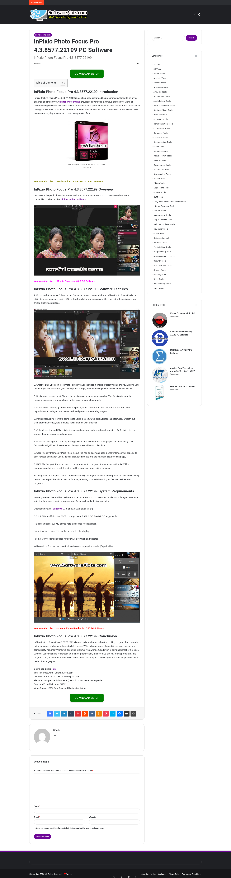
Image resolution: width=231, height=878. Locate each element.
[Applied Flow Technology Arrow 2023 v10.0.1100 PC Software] (160, 375)
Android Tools (160, 82)
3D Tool (157, 64)
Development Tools (162, 165)
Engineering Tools (161, 188)
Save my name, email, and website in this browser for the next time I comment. (70, 827)
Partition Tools (160, 242)
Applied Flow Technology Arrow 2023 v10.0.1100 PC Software (182, 371)
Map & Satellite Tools (163, 220)
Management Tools (162, 215)
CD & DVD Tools (161, 119)
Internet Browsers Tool (164, 206)
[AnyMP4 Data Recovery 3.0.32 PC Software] (160, 338)
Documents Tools (161, 169)
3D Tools (157, 69)
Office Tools (159, 233)
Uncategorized (160, 274)
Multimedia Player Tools (164, 224)
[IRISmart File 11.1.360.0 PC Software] (160, 393)
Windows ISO (159, 288)
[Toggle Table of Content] (61, 83)
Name (37, 804)
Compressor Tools (162, 128)
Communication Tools (163, 124)
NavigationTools (161, 229)
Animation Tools (161, 87)
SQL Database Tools (162, 265)
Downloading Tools (162, 174)
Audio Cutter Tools (162, 96)
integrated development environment (170, 201)
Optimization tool (161, 238)
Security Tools (160, 261)
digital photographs (69, 101)
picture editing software (73, 199)
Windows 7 (58, 508)
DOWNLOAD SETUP (87, 73)
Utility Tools (159, 279)
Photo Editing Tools (43, 35)
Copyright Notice (148, 873)
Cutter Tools (159, 146)
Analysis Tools (160, 78)
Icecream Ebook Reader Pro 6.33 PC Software (80, 628)
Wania (38, 64)
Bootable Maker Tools (163, 110)
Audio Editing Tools (162, 101)
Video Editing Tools (162, 283)
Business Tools (160, 114)
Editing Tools (159, 183)
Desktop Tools (160, 160)
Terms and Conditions (191, 873)
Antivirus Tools (160, 92)
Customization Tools (163, 142)
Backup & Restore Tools (164, 105)
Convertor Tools (161, 137)
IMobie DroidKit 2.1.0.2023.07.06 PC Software (79, 181)
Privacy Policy (174, 873)
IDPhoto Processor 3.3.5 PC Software (75, 281)
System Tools (160, 270)
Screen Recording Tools (164, 256)
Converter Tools (161, 133)
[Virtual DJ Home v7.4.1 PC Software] (160, 320)
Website (92, 815)
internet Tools (160, 210)
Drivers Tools (159, 178)
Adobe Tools (159, 73)
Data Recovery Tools (163, 156)
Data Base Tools (161, 151)
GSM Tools (158, 197)
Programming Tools (162, 251)
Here (54, 669)
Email (37, 815)
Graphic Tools (160, 192)
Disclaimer (161, 873)
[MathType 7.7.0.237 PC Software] (160, 356)
